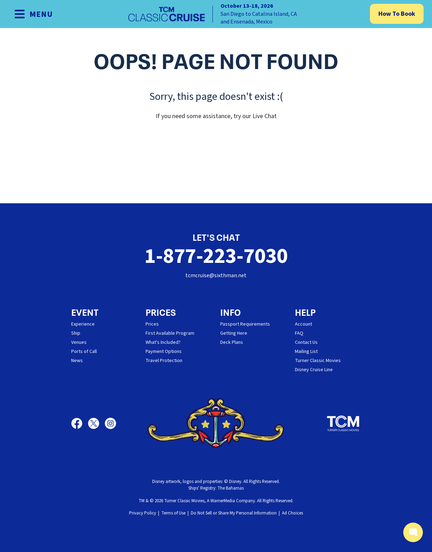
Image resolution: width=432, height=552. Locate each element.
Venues (79, 342)
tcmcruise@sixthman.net (216, 275)
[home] (216, 14)
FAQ (299, 333)
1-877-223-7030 (216, 256)
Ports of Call (84, 351)
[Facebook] (79, 423)
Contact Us (306, 342)
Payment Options (164, 351)
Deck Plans (231, 342)
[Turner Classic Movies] (343, 423)
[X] (96, 423)
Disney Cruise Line (314, 369)
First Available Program (170, 333)
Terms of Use (173, 513)
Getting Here (233, 333)
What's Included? (163, 342)
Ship (75, 333)
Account (303, 324)
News (77, 360)
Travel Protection (164, 360)
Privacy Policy (142, 513)
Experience (83, 324)
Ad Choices (292, 513)
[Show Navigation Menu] (33, 14)
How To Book (396, 13)
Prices (152, 324)
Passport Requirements (245, 324)
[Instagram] (110, 423)
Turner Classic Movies (318, 360)
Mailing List (306, 351)
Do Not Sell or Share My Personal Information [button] (234, 513)
